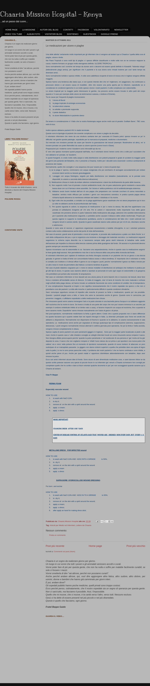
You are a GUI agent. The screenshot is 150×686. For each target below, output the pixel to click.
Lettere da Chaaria (83, 525)
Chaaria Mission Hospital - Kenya (51, 14)
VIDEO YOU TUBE (13, 34)
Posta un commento (57, 535)
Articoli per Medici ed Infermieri (62, 525)
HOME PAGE (11, 30)
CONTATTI (68, 30)
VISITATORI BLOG (53, 34)
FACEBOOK (83, 30)
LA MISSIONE (28, 30)
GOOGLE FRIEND (109, 34)
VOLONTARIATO (101, 30)
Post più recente (55, 545)
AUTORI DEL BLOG (49, 30)
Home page (95, 545)
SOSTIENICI (72, 34)
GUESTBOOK (89, 34)
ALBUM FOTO (33, 34)
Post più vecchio (135, 545)
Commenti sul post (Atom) (64, 551)
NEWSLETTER (121, 30)
